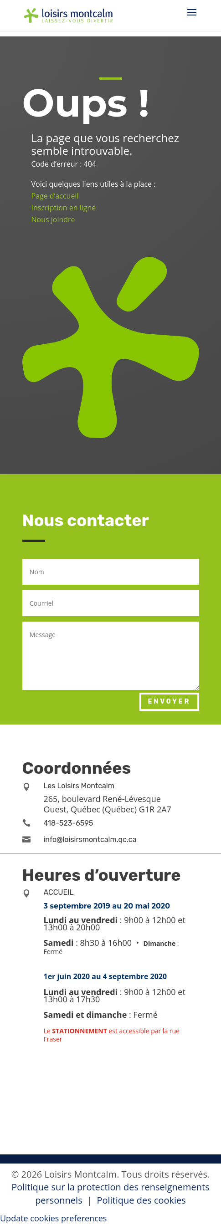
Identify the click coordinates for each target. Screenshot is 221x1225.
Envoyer (169, 701)
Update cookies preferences (53, 1218)
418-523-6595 (68, 823)
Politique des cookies (141, 1200)
